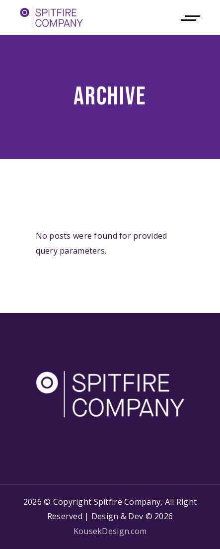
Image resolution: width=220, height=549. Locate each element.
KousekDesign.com (110, 531)
